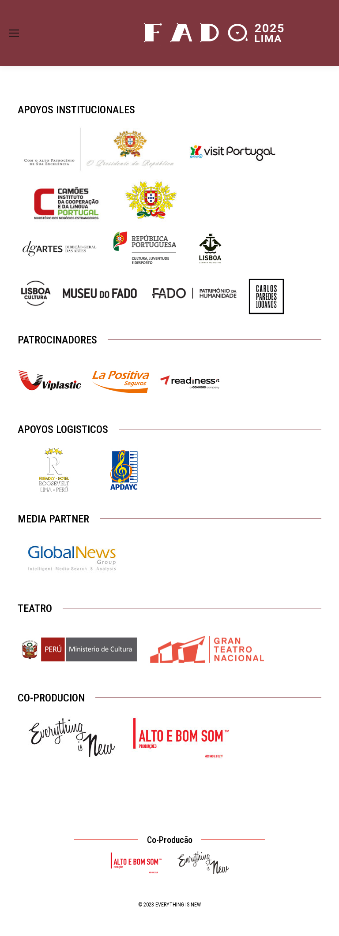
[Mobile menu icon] (14, 33)
